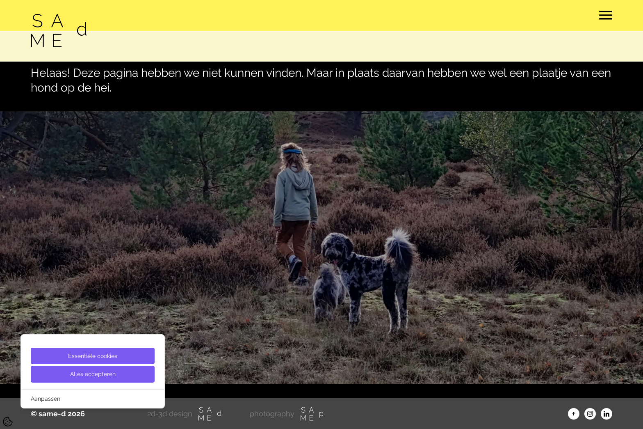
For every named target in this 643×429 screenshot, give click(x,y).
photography (287, 414)
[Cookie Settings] (8, 421)
